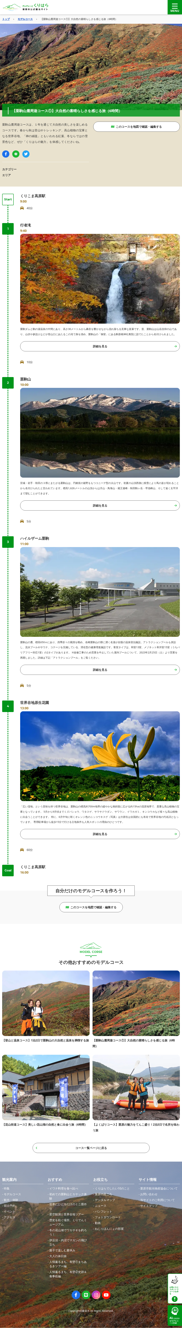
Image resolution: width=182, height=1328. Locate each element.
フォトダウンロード (108, 1217)
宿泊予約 (9, 1206)
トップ (6, 19)
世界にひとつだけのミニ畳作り (68, 1206)
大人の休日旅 (58, 1256)
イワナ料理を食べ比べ (63, 1188)
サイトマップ (149, 1206)
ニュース (100, 1206)
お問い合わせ (149, 1194)
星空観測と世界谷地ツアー (66, 1214)
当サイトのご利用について (157, 1200)
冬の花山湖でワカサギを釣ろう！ (68, 1232)
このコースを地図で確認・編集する (136, 126)
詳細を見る (135, 346)
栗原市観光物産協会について (159, 1188)
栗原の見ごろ (103, 1194)
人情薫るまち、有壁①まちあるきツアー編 (68, 1264)
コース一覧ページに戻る (71, 1148)
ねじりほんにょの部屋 (109, 1229)
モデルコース (25, 19)
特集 (7, 1188)
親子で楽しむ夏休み (62, 1250)
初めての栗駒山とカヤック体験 (68, 1196)
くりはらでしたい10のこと (112, 1188)
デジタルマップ (105, 1200)
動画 (98, 1223)
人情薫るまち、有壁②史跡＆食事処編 (68, 1274)
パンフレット (103, 1211)
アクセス (9, 1217)
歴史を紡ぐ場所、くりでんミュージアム (68, 1222)
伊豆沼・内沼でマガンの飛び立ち (68, 1242)
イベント (9, 1211)
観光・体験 (11, 1200)
